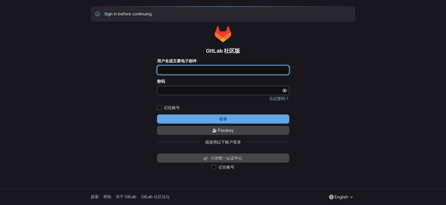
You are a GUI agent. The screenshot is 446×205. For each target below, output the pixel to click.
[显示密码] (284, 90)
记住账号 (172, 107)
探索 (95, 196)
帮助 (107, 196)
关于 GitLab (126, 196)
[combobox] (341, 197)
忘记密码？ (279, 98)
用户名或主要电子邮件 (177, 61)
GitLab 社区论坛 (155, 196)
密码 (161, 81)
